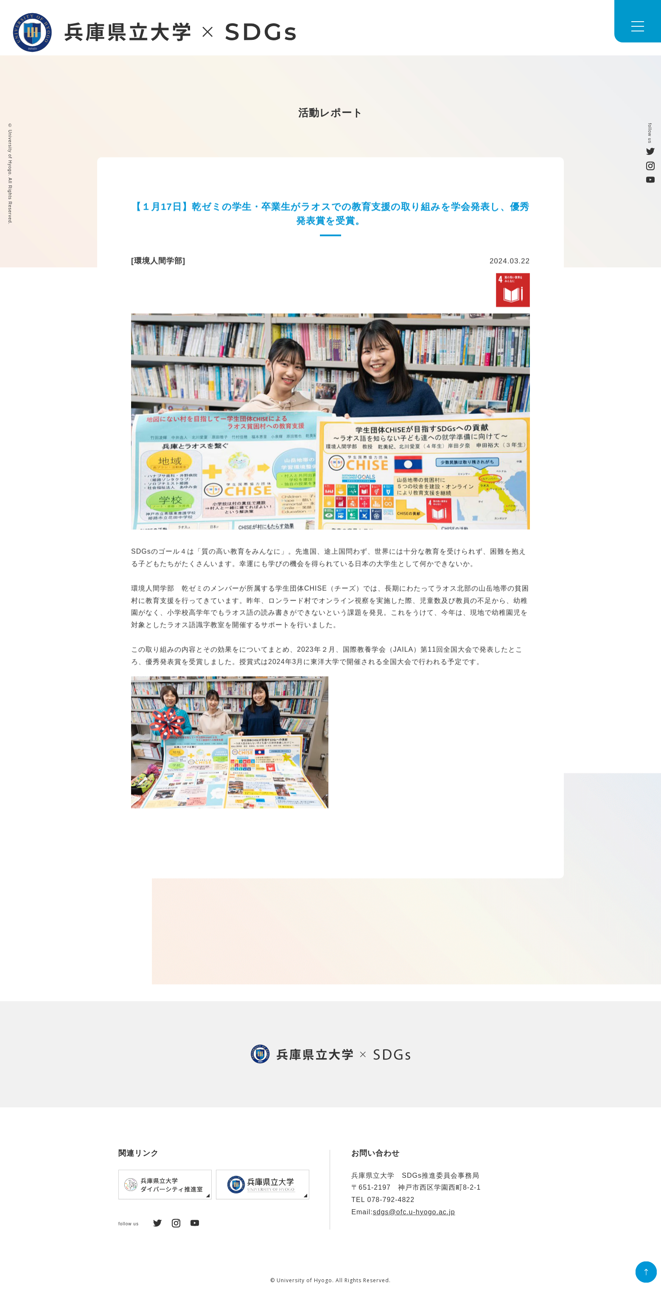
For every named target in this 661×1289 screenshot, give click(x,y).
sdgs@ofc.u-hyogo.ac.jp (414, 1212)
